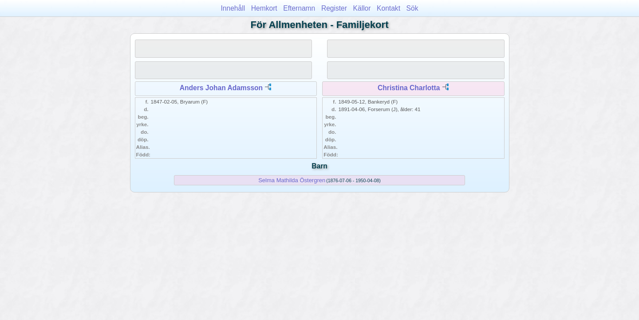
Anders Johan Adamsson (221, 88)
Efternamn (299, 8)
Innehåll (233, 8)
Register (334, 8)
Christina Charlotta (409, 88)
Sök (412, 8)
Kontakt (388, 8)
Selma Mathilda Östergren (291, 180)
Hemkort (264, 8)
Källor (362, 8)
